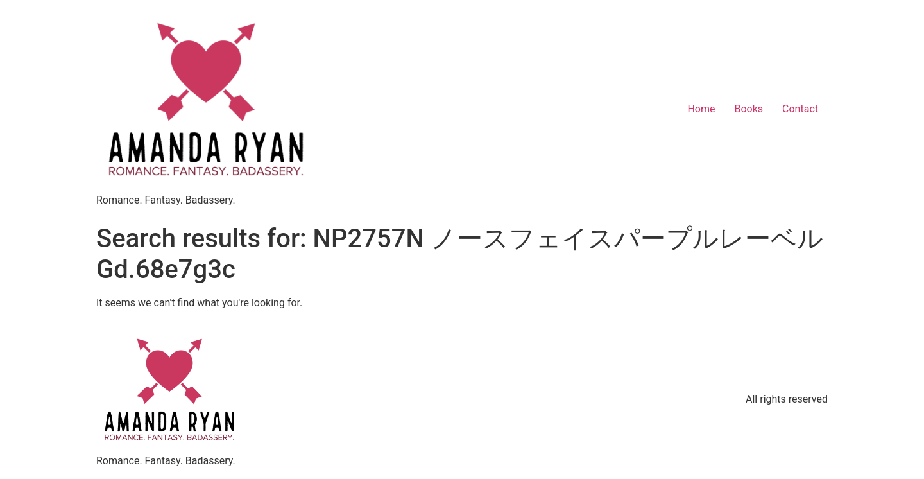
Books (748, 109)
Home (701, 109)
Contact (800, 109)
